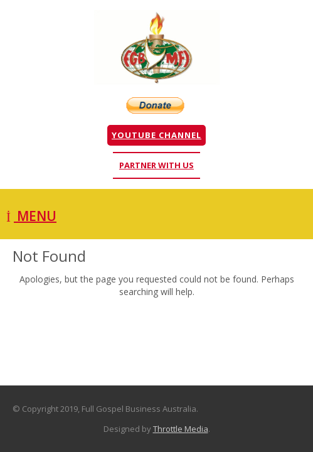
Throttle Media (180, 428)
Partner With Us (156, 165)
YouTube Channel (156, 135)
